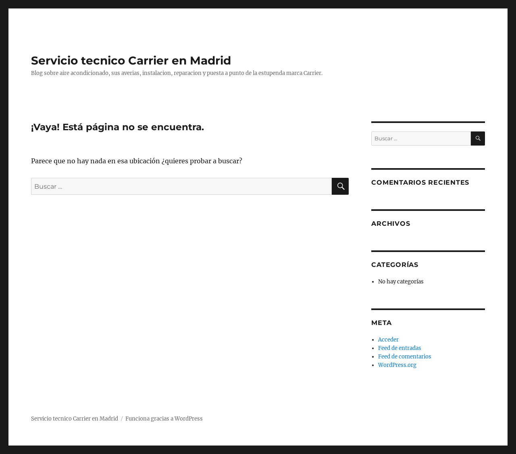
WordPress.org (397, 365)
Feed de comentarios (404, 356)
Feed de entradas (399, 348)
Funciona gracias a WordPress (164, 418)
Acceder (388, 339)
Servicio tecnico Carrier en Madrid (131, 60)
